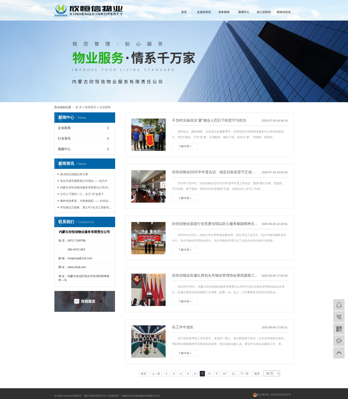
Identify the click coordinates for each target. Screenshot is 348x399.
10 (224, 373)
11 (233, 373)
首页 (184, 12)
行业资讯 (64, 138)
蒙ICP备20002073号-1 (96, 395)
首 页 (78, 107)
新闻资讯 (90, 107)
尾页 (257, 373)
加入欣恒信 (264, 12)
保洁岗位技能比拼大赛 (74, 174)
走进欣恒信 (204, 12)
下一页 (244, 373)
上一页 (156, 373)
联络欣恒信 (284, 12)
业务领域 (223, 12)
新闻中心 (243, 12)
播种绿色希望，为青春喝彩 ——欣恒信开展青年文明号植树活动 (86, 200)
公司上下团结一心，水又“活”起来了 (82, 194)
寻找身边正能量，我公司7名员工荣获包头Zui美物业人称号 (86, 207)
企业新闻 (105, 107)
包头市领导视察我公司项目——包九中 (84, 180)
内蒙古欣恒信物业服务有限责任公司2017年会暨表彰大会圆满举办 (86, 187)
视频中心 (64, 149)
